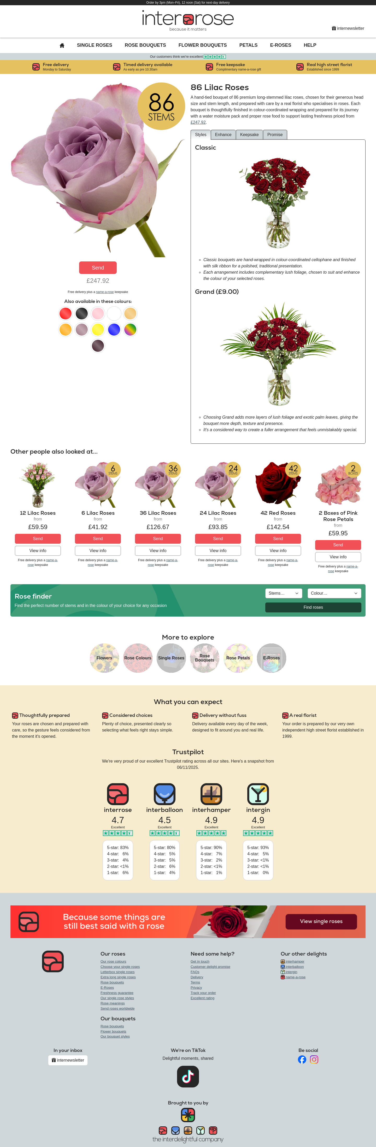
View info (38, 550)
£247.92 (198, 122)
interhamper (292, 961)
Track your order (203, 993)
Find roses (313, 607)
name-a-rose (105, 292)
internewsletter (348, 28)
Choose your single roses (120, 967)
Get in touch (200, 961)
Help (310, 45)
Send (98, 268)
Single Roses (94, 45)
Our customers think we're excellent (188, 56)
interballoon (292, 967)
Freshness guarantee (117, 993)
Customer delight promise (210, 967)
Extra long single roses (118, 977)
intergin (289, 972)
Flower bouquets (113, 1031)
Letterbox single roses (117, 972)
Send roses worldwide (117, 1008)
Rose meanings (113, 1003)
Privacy (196, 988)
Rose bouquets (112, 982)
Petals (248, 45)
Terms (195, 982)
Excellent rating (202, 998)
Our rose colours (113, 961)
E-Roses (280, 45)
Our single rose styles (117, 998)
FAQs (195, 972)
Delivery (197, 977)
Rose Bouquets (145, 45)
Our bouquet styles (115, 1036)
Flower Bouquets (203, 45)
